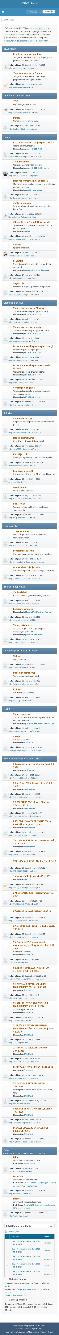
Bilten (16, 1157)
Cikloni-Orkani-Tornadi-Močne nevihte (32, 222)
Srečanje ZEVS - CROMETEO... (20, 979)
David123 (36, 239)
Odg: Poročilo (13, 1103)
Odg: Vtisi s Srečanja (16, 1020)
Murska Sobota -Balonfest (18, 217)
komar (46, 168)
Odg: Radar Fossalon (16, 383)
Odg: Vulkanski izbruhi (17, 667)
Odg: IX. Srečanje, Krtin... (18, 1078)
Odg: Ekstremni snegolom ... (19, 642)
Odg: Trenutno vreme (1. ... (18, 176)
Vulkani (16, 656)
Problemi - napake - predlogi (27, 54)
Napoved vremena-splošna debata (30, 180)
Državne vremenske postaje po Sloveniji (33, 346)
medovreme (47, 612)
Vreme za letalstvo (29, 1186)
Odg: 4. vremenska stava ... (18, 731)
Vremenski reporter (23, 625)
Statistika (18, 260)
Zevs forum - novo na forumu (27, 73)
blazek (27, 231)
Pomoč (24, 1326)
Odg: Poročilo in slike (16, 854)
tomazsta (30, 68)
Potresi (17, 689)
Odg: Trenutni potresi (16, 700)
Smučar (35, 684)
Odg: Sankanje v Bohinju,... (18, 887)
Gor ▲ (43, 1326)
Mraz (30, 1193)
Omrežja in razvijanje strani (26, 567)
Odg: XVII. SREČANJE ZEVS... (19, 904)
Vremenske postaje (22, 418)
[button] (3, 12)
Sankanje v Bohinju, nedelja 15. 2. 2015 (32, 876)
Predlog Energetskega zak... (19, 750)
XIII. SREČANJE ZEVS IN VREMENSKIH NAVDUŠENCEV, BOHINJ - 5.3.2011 (30, 986)
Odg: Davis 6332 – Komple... (19, 449)
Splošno (17, 244)
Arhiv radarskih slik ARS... (17, 482)
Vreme (34, 278)
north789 (39, 498)
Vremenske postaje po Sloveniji (28, 308)
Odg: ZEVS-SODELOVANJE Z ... (20, 112)
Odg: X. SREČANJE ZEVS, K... (19, 1062)
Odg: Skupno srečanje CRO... (19, 1123)
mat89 (28, 190)
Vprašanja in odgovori (24, 387)
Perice (47, 1250)
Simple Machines (36, 1329)
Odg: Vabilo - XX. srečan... (18, 816)
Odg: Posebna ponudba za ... (19, 432)
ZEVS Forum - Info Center (19, 1226)
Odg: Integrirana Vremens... (19, 518)
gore (35, 129)
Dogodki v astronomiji (24, 672)
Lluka (34, 217)
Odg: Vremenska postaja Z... (19, 322)
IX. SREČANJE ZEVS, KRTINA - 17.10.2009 (33, 1067)
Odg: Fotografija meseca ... (18, 620)
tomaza (35, 920)
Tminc (35, 449)
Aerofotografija (43, 1183)
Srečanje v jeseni (15, 962)
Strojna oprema (21, 531)
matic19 (37, 432)
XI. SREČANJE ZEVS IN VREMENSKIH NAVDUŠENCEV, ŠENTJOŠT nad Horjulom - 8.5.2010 (33, 1028)
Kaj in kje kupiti (20, 454)
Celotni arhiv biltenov (16, 1171)
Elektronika (19, 503)
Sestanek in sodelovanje (44, 1205)
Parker (8, 1286)
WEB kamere (19, 487)
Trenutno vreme (21, 161)
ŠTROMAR (38, 149)
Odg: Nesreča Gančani (17, 1193)
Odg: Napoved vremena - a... (19, 198)
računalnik (48, 1259)
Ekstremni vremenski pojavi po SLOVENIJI (33, 142)
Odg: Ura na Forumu (16, 68)
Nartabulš (32, 854)
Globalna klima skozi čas (18, 256)
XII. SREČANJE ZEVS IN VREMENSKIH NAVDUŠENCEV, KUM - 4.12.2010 (30, 1005)
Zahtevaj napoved (22, 203)
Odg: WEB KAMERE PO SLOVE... (20, 498)
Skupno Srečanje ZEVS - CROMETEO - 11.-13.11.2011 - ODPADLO (31, 969)
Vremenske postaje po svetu (27, 327)
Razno (16, 1198)
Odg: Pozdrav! (14, 1216)
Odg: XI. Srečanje (15, 1042)
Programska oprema (23, 550)
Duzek (34, 871)
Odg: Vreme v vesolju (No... (18, 684)
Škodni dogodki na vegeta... (19, 294)
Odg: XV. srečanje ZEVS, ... (18, 937)
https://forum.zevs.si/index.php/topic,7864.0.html (26, 40)
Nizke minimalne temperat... (19, 156)
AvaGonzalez (39, 562)
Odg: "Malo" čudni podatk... (19, 545)
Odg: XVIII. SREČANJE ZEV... (18, 871)
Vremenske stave (21, 714)
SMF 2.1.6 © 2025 (22, 1329)
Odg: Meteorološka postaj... (19, 360)
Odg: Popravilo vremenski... (19, 405)
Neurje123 (37, 642)
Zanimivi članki (20, 592)
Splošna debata (30, 1183)
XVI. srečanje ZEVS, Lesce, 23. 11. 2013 (32, 911)
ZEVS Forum (29, 3)
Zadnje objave (11, 1231)
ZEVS (15, 101)
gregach (35, 176)
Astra (29, 1020)
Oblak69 (34, 778)
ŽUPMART (37, 1123)
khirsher (36, 603)
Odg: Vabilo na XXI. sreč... (18, 778)
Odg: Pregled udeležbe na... (19, 1142)
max (34, 405)
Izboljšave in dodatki (23, 471)
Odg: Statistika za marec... (18, 278)
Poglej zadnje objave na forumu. (18, 1295)
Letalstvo (18, 1176)
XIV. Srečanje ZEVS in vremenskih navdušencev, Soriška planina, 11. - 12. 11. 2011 (34, 945)
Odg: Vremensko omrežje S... (19, 578)
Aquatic (27, 879)
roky (34, 190)
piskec (35, 545)
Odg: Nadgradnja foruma (18, 87)
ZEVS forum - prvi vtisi (21, 1208)
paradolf (29, 149)
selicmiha (34, 1078)
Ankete (16, 736)
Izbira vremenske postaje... (19, 466)
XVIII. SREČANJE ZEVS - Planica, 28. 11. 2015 (34, 861)
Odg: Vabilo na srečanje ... (18, 835)
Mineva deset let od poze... (19, 603)
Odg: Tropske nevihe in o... (18, 239)
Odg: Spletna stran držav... (18, 341)
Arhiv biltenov (29, 1164)
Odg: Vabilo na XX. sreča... (18, 797)
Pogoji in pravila (34, 1326)
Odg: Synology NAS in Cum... (19, 562)
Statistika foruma (16, 1279)
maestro (35, 835)
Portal (16, 117)
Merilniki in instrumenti (24, 437)
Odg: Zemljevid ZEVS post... (19, 129)
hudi (36, 112)
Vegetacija (18, 283)
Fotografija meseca (23, 609)
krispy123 (34, 87)
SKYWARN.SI (29, 1205)
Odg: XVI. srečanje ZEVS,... (18, 920)
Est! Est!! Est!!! (36, 797)
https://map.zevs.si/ (41, 28)
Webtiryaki (17, 1326)
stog (32, 256)
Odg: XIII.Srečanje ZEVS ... (18, 998)
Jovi (26, 962)
